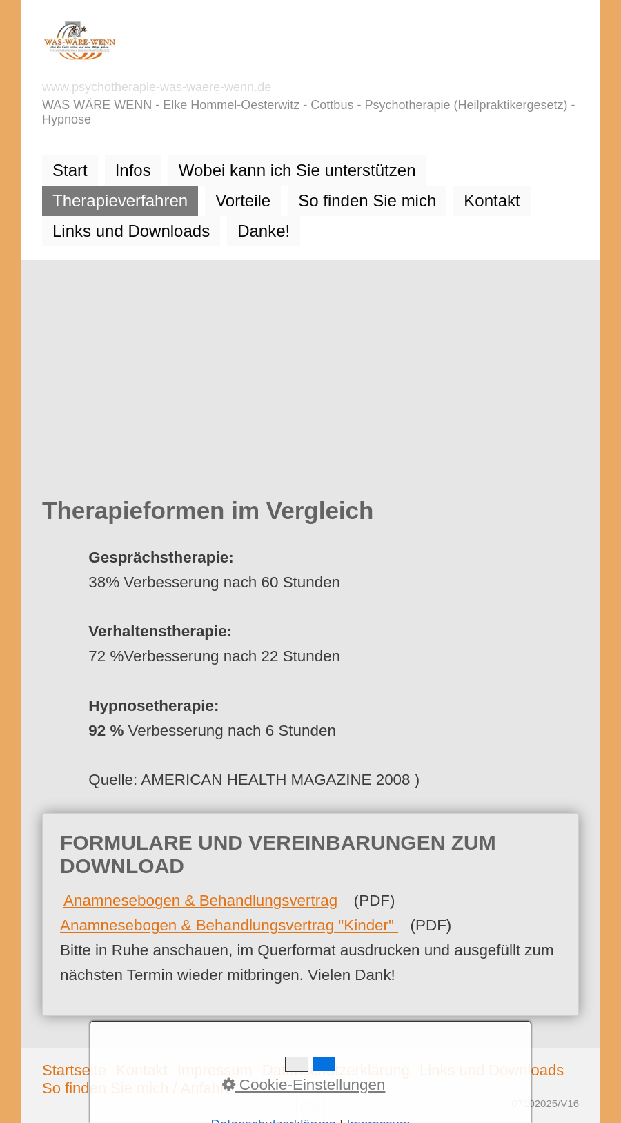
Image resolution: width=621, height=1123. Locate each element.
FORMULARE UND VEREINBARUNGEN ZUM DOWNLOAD (310, 914)
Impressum (215, 1070)
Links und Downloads (131, 231)
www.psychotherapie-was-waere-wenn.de (156, 87)
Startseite (74, 1070)
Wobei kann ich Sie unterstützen (297, 170)
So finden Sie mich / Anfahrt (136, 1088)
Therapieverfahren (120, 200)
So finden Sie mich (367, 200)
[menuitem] (70, 170)
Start (70, 170)
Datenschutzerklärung (336, 1070)
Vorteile (242, 200)
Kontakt (492, 200)
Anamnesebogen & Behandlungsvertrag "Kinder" (229, 925)
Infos (133, 170)
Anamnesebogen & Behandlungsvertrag (200, 900)
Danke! (263, 231)
